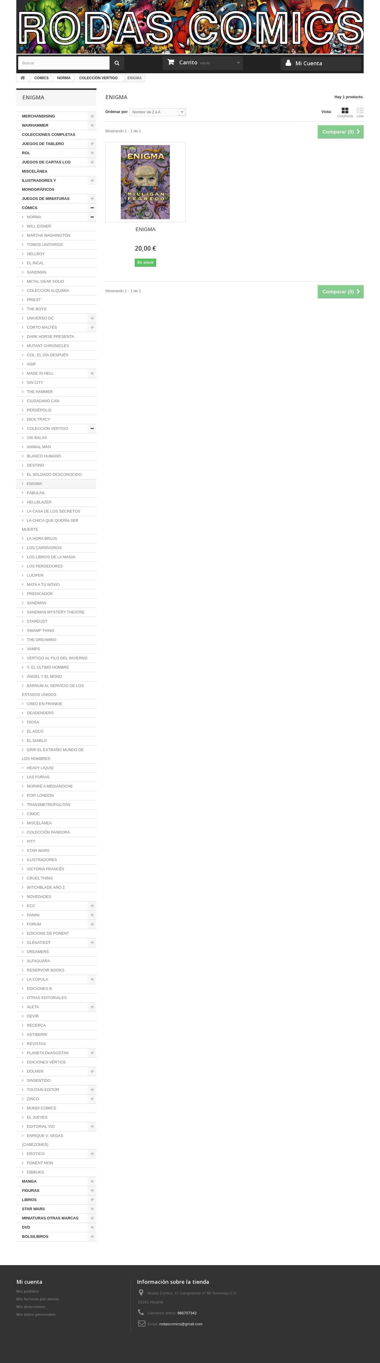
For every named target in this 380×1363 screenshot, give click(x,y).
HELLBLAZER (39, 502)
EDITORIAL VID (40, 1126)
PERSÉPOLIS (38, 410)
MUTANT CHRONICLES (47, 345)
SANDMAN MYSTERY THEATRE (55, 612)
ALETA (32, 1007)
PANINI (32, 915)
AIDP (31, 364)
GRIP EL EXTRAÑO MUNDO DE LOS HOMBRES (53, 754)
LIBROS (29, 1199)
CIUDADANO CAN (42, 401)
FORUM (33, 924)
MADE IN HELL (40, 373)
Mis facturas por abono (37, 1299)
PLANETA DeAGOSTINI (47, 1053)
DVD (26, 1227)
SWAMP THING (40, 630)
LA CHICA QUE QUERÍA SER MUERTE (50, 525)
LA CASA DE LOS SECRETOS (53, 511)
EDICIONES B (39, 988)
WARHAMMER (35, 125)
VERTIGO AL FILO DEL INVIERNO (57, 658)
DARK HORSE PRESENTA (50, 336)
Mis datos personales (36, 1314)
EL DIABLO (36, 740)
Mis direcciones (30, 1307)
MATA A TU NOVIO (43, 584)
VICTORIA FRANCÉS (45, 869)
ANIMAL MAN (38, 447)
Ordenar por (116, 111)
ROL (26, 153)
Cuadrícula (345, 112)
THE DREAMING (41, 639)
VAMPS (33, 649)
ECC (30, 906)
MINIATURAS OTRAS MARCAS (50, 1218)
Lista (360, 112)
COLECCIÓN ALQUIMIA (47, 290)
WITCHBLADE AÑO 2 (45, 887)
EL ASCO (34, 731)
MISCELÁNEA (35, 171)
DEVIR (32, 1016)
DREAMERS (37, 952)
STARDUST (37, 621)
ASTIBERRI (36, 1034)
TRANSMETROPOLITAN (48, 804)
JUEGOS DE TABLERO (43, 143)
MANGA (29, 1181)
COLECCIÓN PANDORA (48, 832)
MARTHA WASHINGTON (48, 235)
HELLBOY (35, 254)
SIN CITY (34, 382)
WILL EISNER (38, 226)
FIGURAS (30, 1190)
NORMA (33, 217)
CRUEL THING (39, 878)
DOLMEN (34, 1071)
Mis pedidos (27, 1291)
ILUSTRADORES (41, 860)
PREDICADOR (39, 593)
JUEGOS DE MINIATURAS (45, 198)
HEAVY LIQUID (39, 768)
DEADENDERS (40, 713)
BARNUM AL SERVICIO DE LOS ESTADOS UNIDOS (53, 690)
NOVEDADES (38, 896)
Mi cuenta (29, 1281)
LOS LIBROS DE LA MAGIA (50, 557)
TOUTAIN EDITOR (42, 1089)
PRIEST (33, 300)
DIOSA (32, 722)
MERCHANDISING (38, 116)
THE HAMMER (39, 391)
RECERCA (36, 1025)
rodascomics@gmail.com (180, 1324)
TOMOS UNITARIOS (44, 244)
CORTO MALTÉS (41, 327)
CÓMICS (29, 208)
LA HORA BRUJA (41, 538)
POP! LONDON (40, 795)
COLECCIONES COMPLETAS (48, 134)
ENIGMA (34, 483)
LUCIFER (34, 575)
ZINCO (32, 1099)
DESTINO (35, 465)
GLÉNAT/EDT (38, 942)
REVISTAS (36, 1043)
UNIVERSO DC (40, 318)
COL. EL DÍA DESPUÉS (47, 355)
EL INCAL (35, 263)
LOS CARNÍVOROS (44, 547)
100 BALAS (36, 437)
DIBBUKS (35, 1172)
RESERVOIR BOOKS (45, 970)
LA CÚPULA (37, 979)
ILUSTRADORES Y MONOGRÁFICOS (39, 185)
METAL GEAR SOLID (45, 281)
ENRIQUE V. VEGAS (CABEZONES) (42, 1140)
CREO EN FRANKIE (44, 704)
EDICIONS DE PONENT (47, 933)
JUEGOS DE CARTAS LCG (46, 162)
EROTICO (35, 1154)
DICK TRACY (38, 419)
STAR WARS (37, 850)
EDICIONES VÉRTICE (46, 1062)
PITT (30, 841)
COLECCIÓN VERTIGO (47, 428)
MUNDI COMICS (41, 1108)
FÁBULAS (35, 493)
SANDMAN (36, 272)
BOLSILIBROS (35, 1236)
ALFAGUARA (38, 961)
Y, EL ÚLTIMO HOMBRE (47, 667)
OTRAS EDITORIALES (46, 997)
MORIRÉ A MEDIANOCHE (49, 786)
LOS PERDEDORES (44, 566)
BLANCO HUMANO (43, 456)
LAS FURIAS (37, 777)
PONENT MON (39, 1163)
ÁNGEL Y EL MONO (44, 676)
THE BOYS (36, 309)
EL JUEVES (37, 1117)
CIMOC (33, 814)
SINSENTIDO (38, 1080)
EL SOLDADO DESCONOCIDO (54, 474)
